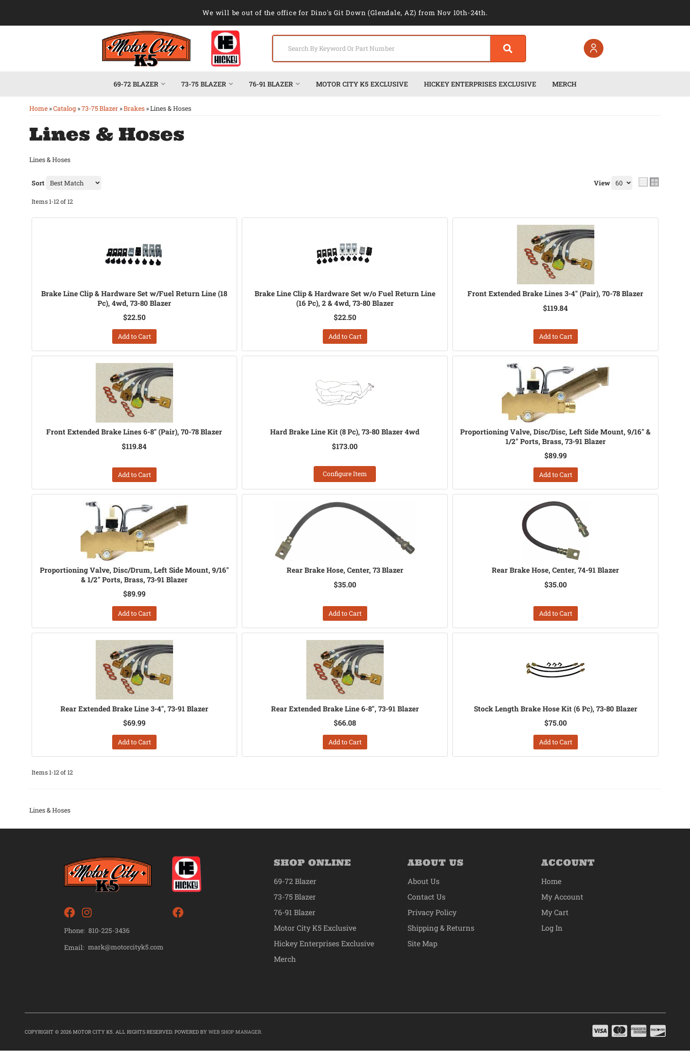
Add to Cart (134, 336)
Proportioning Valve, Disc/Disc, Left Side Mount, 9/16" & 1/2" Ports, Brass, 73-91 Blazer (555, 437)
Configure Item (344, 474)
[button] (396, 48)
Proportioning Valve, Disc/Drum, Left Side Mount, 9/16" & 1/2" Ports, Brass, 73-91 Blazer (134, 575)
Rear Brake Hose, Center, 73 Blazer (345, 570)
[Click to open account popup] (592, 48)
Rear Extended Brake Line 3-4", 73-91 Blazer (134, 709)
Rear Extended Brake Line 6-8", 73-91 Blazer (345, 709)
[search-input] (378, 48)
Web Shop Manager (234, 1033)
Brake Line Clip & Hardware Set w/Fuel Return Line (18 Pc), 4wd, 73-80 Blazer (134, 298)
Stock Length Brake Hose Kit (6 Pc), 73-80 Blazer (555, 709)
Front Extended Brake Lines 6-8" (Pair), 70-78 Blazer (134, 432)
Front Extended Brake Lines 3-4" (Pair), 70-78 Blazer (555, 293)
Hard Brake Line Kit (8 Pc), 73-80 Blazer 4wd (345, 432)
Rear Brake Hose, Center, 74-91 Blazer (555, 570)
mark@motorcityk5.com (126, 948)
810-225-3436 (109, 931)
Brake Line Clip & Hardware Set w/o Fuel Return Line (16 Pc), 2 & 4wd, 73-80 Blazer (345, 298)
